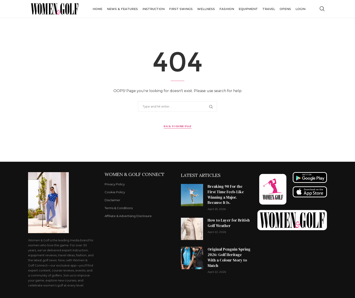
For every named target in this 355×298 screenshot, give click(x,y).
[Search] (322, 8)
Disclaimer (112, 200)
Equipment (248, 9)
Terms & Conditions (119, 208)
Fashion (226, 9)
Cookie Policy (115, 192)
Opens (285, 9)
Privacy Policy (115, 184)
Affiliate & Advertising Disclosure (128, 216)
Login (300, 9)
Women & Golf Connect (134, 174)
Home (97, 9)
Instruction (153, 9)
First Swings (181, 9)
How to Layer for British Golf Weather (229, 222)
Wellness (206, 9)
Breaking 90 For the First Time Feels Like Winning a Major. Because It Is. (226, 194)
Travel (268, 9)
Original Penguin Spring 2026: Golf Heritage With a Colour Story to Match (229, 257)
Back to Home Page (178, 126)
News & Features (122, 9)
